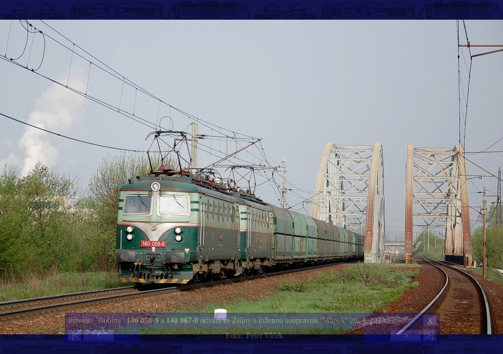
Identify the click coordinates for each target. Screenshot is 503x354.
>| (430, 335)
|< (75, 335)
